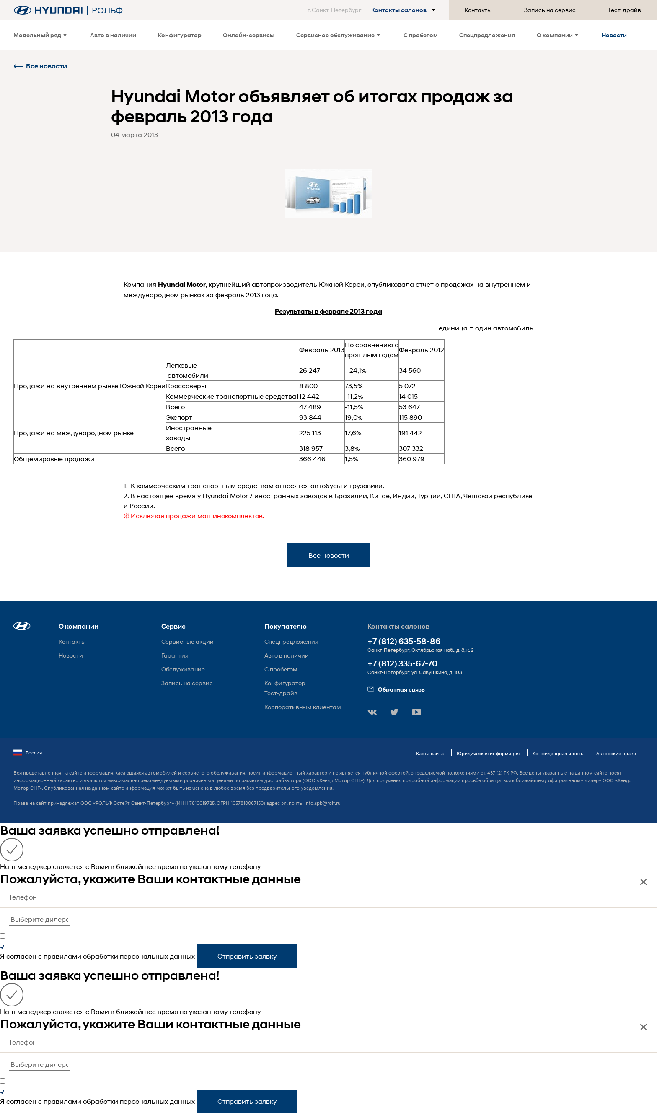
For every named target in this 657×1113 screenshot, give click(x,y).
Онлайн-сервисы (248, 35)
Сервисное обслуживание (338, 35)
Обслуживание (183, 669)
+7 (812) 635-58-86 (404, 641)
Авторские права (616, 753)
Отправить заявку (247, 956)
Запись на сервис (550, 9)
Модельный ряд (40, 35)
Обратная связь (396, 689)
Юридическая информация (488, 753)
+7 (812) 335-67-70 (402, 663)
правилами (62, 956)
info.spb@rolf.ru (323, 803)
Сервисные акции (187, 641)
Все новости (40, 66)
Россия (27, 752)
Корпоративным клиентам (302, 706)
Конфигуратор (180, 35)
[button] (373, 10)
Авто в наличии (113, 35)
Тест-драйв (624, 9)
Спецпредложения (487, 35)
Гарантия (175, 655)
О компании (557, 35)
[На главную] (48, 10)
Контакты (478, 9)
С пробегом (421, 35)
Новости (614, 35)
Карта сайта (430, 753)
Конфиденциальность (558, 753)
